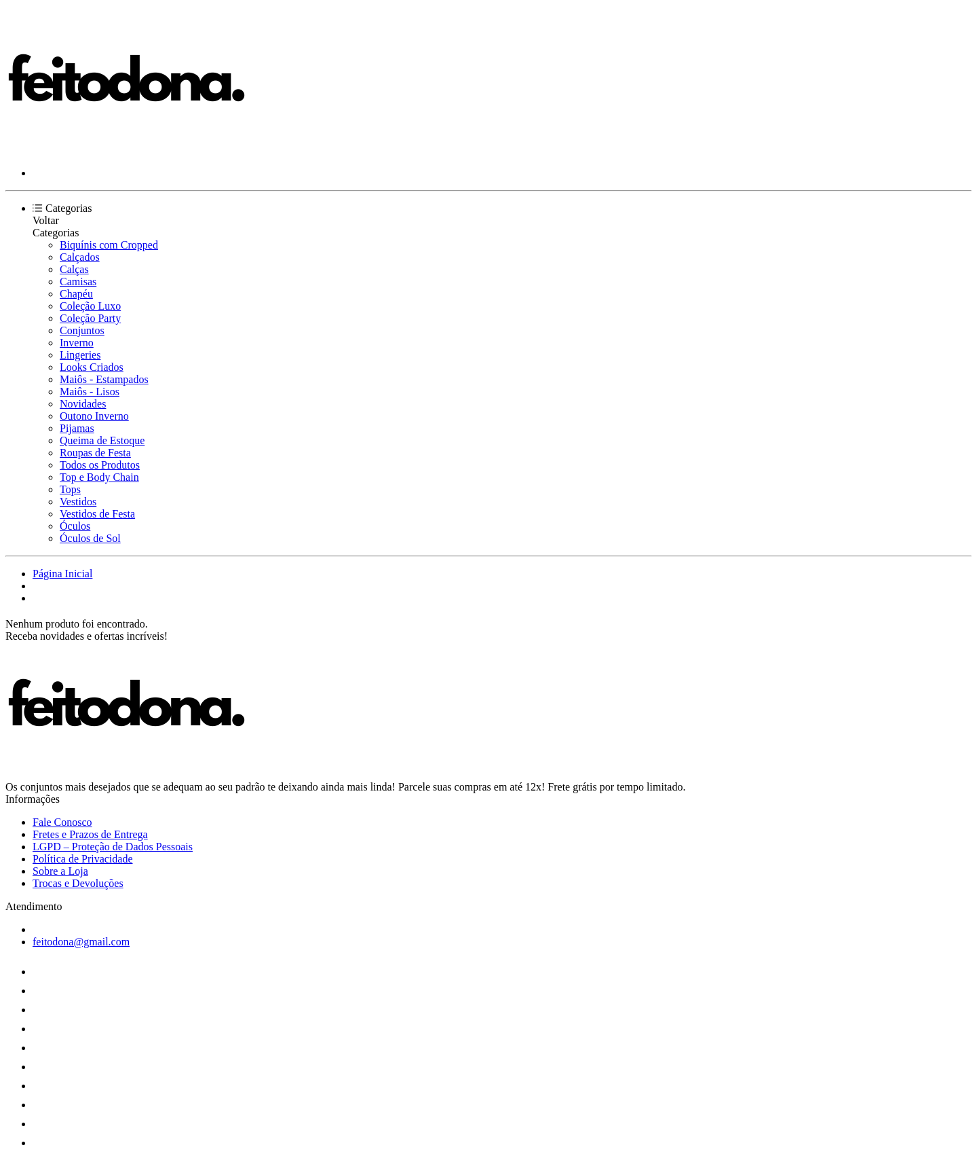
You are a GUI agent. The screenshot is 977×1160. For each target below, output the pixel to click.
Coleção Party (90, 318)
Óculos (75, 526)
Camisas (78, 281)
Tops (70, 489)
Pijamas (77, 428)
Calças (74, 269)
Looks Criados (91, 367)
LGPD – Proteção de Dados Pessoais (113, 846)
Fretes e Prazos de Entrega (90, 834)
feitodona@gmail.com (81, 941)
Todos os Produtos (100, 465)
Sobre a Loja (60, 871)
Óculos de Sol (90, 538)
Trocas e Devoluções (78, 883)
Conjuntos (82, 330)
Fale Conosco (62, 822)
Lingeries (80, 355)
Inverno (77, 342)
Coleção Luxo (90, 306)
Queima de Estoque (102, 440)
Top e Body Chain (99, 477)
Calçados (80, 257)
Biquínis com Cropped (109, 245)
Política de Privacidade (83, 859)
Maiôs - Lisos (89, 391)
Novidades (83, 404)
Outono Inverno (94, 416)
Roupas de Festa (95, 452)
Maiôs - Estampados (104, 379)
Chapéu (76, 294)
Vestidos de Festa (97, 514)
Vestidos (78, 501)
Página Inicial (62, 573)
